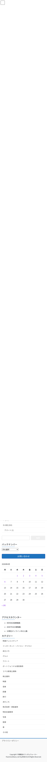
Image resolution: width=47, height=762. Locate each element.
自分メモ (6, 651)
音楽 (4, 686)
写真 (4, 717)
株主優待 (6, 676)
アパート (6, 661)
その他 (5, 732)
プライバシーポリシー (10, 740)
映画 (4, 681)
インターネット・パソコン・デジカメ (17, 646)
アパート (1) (9, 530)
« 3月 (4, 605)
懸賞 (4, 722)
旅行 (4, 697)
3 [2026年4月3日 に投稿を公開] (29, 575)
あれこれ (6, 702)
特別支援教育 (8, 712)
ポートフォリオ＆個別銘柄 (13, 666)
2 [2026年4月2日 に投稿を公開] (23, 575)
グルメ (5, 656)
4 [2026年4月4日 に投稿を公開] (35, 575)
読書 (4, 691)
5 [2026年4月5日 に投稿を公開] (42, 575)
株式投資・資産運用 (10, 707)
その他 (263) (7, 525)
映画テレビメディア (10, 641)
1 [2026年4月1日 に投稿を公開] (17, 575)
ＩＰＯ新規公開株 (9, 671)
